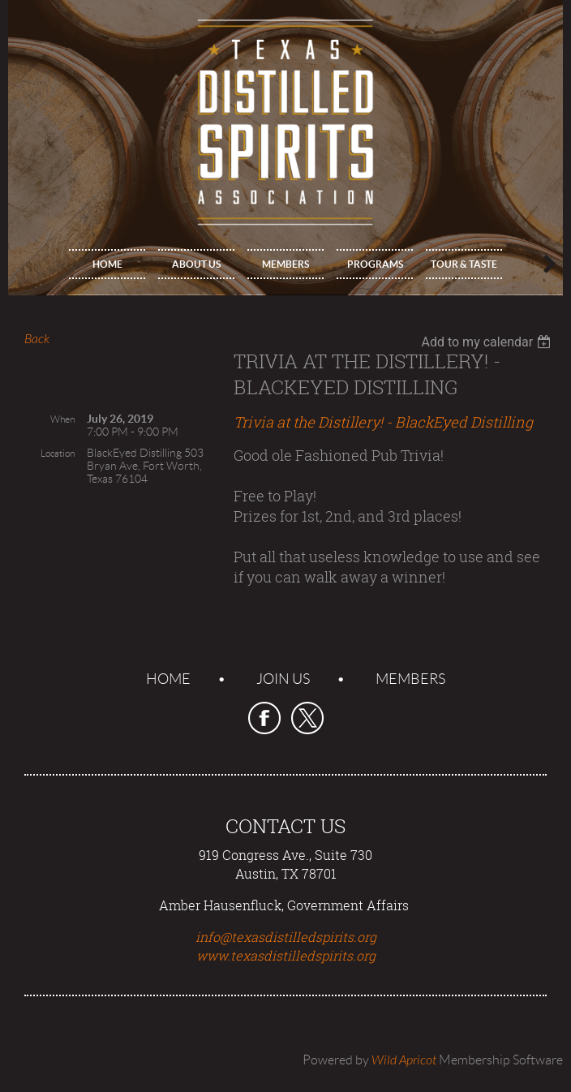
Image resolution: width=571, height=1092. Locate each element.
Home (168, 679)
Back (36, 339)
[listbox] (488, 342)
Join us (283, 679)
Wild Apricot (403, 1060)
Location (58, 453)
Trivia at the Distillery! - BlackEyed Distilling (383, 422)
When (62, 419)
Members (410, 679)
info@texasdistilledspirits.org (285, 937)
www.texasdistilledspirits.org (286, 956)
